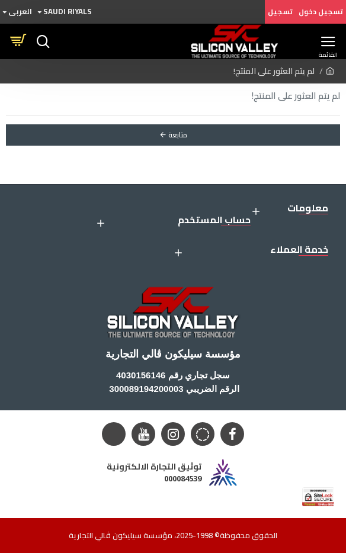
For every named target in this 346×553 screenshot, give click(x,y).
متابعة (177, 135)
